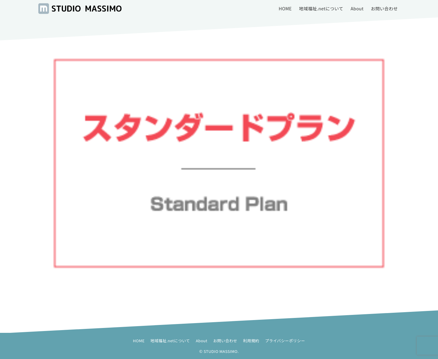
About (201, 340)
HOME (138, 340)
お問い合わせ (225, 340)
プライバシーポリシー (285, 340)
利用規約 (251, 340)
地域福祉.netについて (170, 340)
